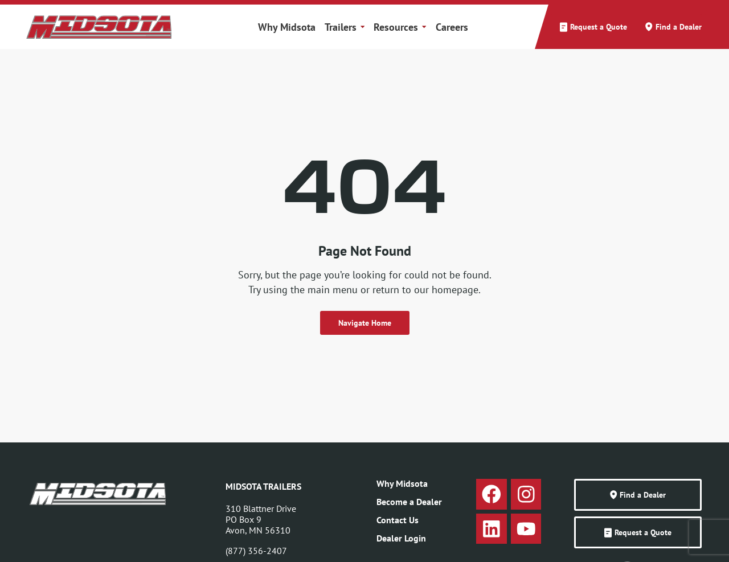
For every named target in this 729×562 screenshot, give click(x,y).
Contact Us (397, 520)
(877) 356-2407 (256, 550)
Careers (452, 27)
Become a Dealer (409, 501)
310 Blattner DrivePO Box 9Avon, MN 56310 (261, 519)
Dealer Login (401, 538)
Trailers (344, 27)
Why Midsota (287, 27)
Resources (400, 27)
